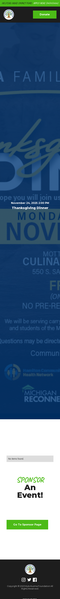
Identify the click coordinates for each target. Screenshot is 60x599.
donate (45, 14)
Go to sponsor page (27, 524)
